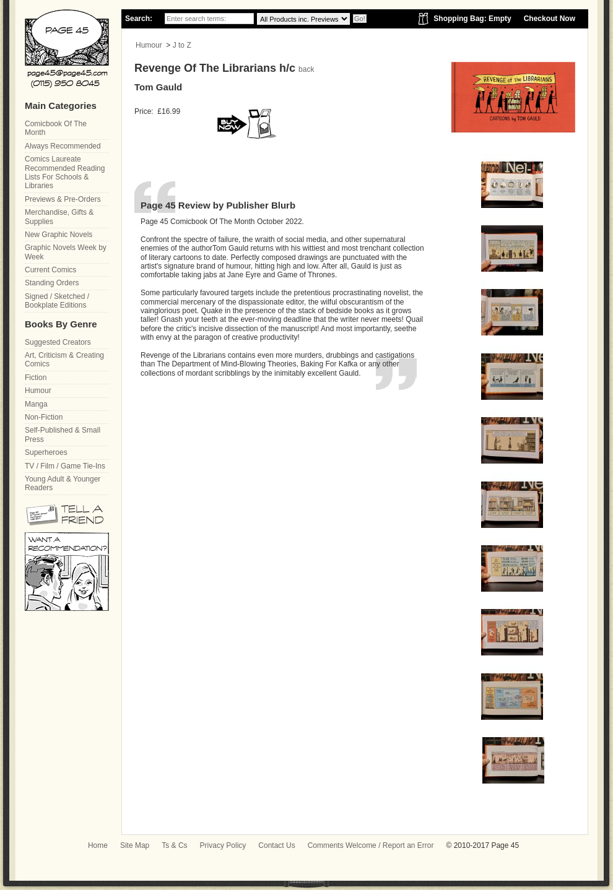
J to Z (182, 45)
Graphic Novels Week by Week (66, 252)
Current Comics (50, 270)
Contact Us (276, 845)
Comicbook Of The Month (56, 128)
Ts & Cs (174, 845)
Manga (36, 404)
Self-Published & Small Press (62, 434)
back (306, 69)
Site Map (134, 845)
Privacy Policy (223, 845)
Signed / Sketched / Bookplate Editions (57, 300)
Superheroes (46, 452)
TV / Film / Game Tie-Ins (65, 466)
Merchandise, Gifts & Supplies (59, 216)
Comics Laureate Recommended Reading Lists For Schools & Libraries (65, 172)
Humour (149, 45)
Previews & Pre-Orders (63, 199)
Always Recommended (63, 146)
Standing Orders (52, 283)
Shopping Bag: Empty (472, 18)
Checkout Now (549, 18)
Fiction (35, 377)
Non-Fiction (44, 417)
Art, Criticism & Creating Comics (64, 359)
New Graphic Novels (58, 234)
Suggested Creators (58, 342)
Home (98, 845)
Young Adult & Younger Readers (62, 483)
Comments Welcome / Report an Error (371, 845)
